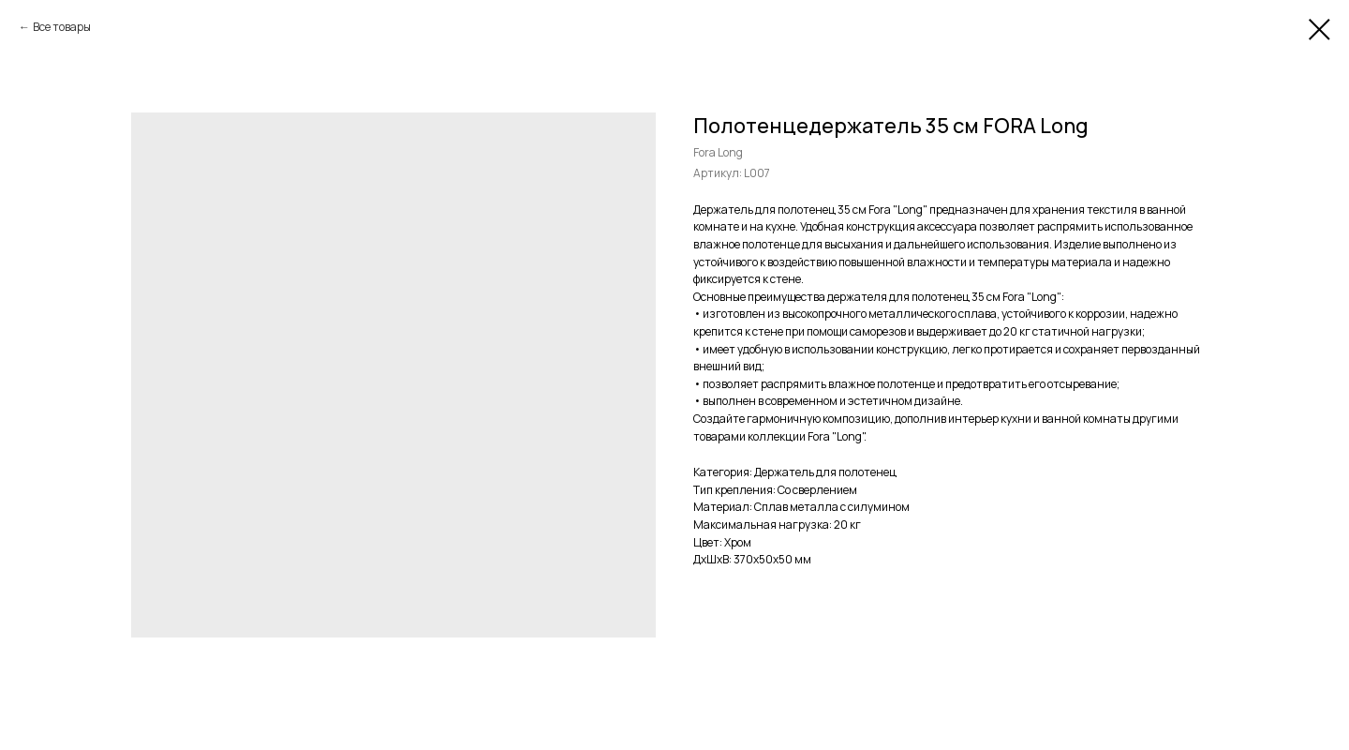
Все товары (62, 27)
